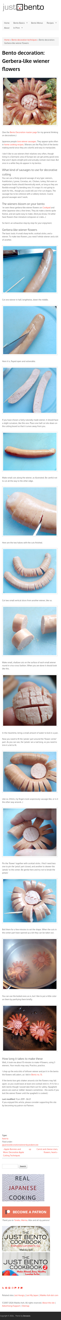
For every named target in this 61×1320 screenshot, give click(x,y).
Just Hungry (20, 1295)
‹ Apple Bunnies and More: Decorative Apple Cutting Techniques (13, 1152)
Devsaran (26, 1316)
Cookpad (46, 207)
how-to (5, 1138)
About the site (48, 1303)
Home (6, 23)
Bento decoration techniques (24, 40)
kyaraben (30, 1145)
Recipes (51, 23)
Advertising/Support (11, 1306)
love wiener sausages (26, 141)
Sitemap (25, 1306)
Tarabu (17, 1220)
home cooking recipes (14, 144)
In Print (17, 28)
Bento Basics (19, 23)
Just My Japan (32, 1295)
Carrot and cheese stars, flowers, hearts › (47, 1150)
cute (36, 1145)
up (30, 1149)
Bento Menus (37, 23)
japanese (6, 1145)
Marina (24, 1220)
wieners (23, 1145)
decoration (15, 1145)
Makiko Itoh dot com (49, 1295)
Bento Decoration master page (23, 132)
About (6, 28)
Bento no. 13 (36, 1074)
